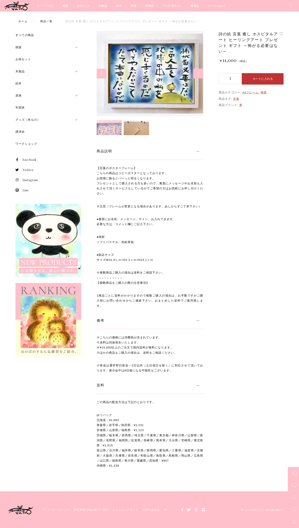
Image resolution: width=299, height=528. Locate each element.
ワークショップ (217, 6)
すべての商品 (45, 6)
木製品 (103, 6)
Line (22, 190)
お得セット (83, 6)
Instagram (26, 180)
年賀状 (149, 6)
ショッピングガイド (125, 509)
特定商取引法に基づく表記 (91, 509)
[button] (101, 73)
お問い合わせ (151, 509)
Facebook (26, 160)
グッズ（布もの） (172, 6)
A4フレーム (250, 92)
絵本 (119, 6)
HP (166, 509)
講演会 (194, 6)
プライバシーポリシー (55, 509)
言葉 (236, 98)
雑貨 (65, 6)
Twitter (24, 170)
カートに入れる (263, 78)
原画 (133, 6)
